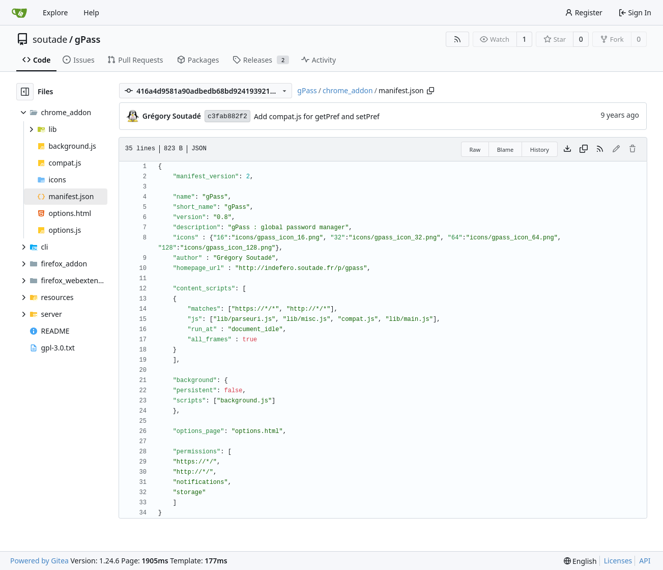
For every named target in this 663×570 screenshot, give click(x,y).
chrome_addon (348, 90)
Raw (475, 149)
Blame (505, 149)
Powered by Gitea (39, 560)
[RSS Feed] (457, 39)
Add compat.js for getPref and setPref (317, 116)
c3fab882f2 (227, 116)
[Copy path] (430, 90)
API (644, 560)
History (539, 149)
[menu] (580, 561)
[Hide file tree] (25, 91)
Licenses (618, 560)
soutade (50, 39)
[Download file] (567, 149)
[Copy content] (583, 149)
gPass (88, 39)
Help (91, 12)
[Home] (19, 13)
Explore (55, 12)
